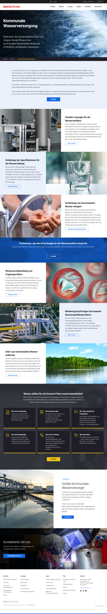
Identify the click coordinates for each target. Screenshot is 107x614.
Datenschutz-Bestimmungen (53, 579)
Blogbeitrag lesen (13, 186)
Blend (102, 606)
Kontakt (53, 99)
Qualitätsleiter (23, 585)
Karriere (65, 587)
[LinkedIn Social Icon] (83, 590)
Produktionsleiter (24, 579)
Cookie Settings (31, 605)
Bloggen (78, 7)
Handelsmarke (49, 585)
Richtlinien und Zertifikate (69, 590)
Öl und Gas (6, 582)
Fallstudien (88, 7)
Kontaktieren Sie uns (14, 556)
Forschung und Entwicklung (27, 591)
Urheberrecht (49, 582)
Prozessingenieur (24, 588)
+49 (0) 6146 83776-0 (88, 1)
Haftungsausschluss (51, 588)
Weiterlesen (68, 517)
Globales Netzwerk (68, 584)
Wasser (13, 59)
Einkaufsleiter (23, 582)
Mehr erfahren (72, 143)
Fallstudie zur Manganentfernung (77, 229)
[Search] (66, 2)
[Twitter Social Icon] (81, 590)
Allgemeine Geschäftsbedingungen (52, 592)
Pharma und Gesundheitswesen (8, 586)
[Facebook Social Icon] (86, 590)
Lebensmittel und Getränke (10, 579)
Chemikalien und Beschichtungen (7, 591)
